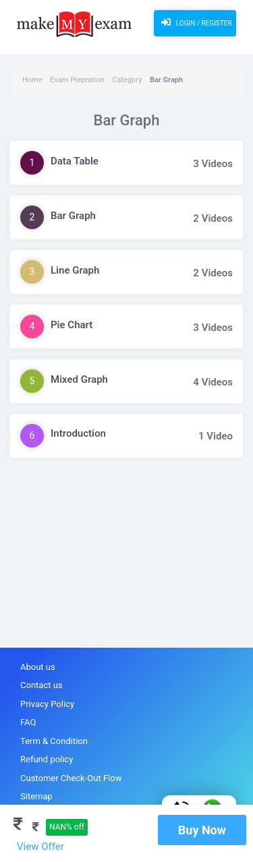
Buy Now (202, 830)
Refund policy (46, 759)
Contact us (41, 685)
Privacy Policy (47, 704)
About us (37, 667)
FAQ (28, 722)
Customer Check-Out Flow (70, 778)
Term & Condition (54, 741)
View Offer (40, 846)
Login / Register (194, 22)
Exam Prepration (77, 79)
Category (127, 79)
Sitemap (36, 796)
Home (32, 79)
